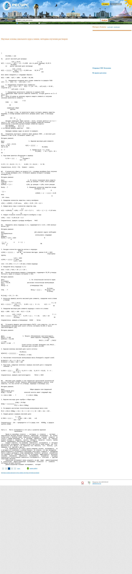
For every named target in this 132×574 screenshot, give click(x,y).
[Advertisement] (46, 30)
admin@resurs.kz (96, 572)
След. (18, 557)
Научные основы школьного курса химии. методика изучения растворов (20, 561)
